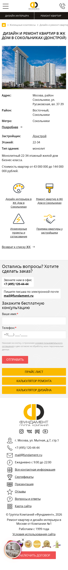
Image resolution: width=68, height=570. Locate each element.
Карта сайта (23, 506)
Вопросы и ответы (28, 499)
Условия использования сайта (34, 534)
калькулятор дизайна (34, 390)
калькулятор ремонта (34, 381)
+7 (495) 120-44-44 (16, 284)
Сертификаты (24, 477)
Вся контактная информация (35, 470)
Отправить (15, 359)
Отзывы (20, 491)
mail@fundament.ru (19, 295)
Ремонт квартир (51, 15)
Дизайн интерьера (17, 15)
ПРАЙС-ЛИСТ (34, 372)
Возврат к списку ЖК (16, 247)
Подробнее (10, 127)
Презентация (24, 484)
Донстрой (39, 136)
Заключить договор (34, 555)
